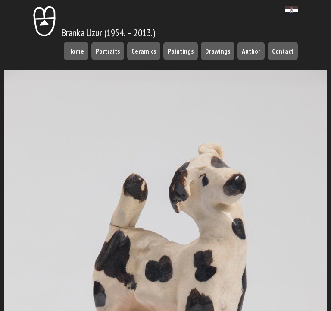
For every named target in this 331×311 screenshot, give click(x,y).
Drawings (217, 51)
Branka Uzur (67, 32)
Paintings (181, 51)
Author (251, 51)
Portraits (108, 51)
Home (76, 51)
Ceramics (143, 51)
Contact (283, 51)
